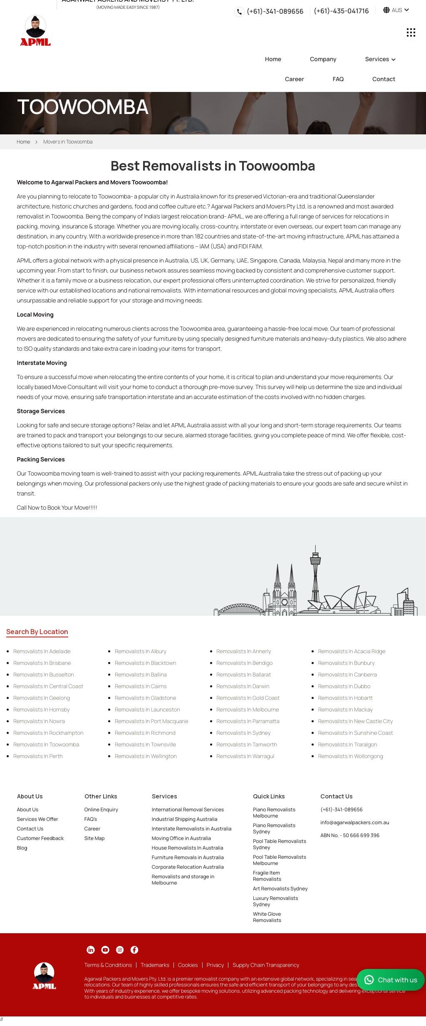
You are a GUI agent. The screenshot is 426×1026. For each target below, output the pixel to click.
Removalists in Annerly (244, 651)
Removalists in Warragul (246, 756)
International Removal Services (188, 809)
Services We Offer (37, 819)
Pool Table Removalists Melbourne (279, 860)
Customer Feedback (40, 838)
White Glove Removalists (267, 917)
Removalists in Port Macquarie (151, 721)
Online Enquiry (101, 809)
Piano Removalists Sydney (274, 828)
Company (323, 60)
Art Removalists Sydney (280, 888)
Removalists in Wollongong (350, 756)
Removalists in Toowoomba (46, 744)
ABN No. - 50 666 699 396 (349, 835)
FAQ (338, 80)
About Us (28, 809)
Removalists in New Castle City (355, 721)
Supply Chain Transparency (266, 965)
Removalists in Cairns (141, 686)
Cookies (188, 965)
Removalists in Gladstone (145, 697)
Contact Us (30, 828)
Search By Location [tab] (37, 631)
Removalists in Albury (140, 651)
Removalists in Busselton (43, 674)
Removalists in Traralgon (347, 744)
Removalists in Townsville (145, 744)
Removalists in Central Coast (48, 686)
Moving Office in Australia (181, 838)
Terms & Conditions (108, 965)
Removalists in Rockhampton (48, 732)
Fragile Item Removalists (267, 875)
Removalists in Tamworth (247, 744)
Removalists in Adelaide (42, 651)
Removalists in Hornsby (41, 709)
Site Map (94, 838)
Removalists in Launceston (147, 709)
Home (273, 60)
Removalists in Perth (38, 756)
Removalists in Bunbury (346, 662)
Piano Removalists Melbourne (274, 812)
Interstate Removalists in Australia (192, 828)
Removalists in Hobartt (345, 697)
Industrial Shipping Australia (185, 819)
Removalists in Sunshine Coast (355, 732)
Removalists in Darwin (243, 686)
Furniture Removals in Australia (188, 857)
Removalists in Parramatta (248, 721)
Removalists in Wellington (146, 756)
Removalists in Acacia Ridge (352, 651)
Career (294, 80)
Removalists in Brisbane (42, 662)
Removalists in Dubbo (344, 686)
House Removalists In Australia (187, 847)
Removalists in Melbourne (248, 709)
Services (380, 59)
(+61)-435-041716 (341, 10)
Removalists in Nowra (39, 721)
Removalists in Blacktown (145, 662)
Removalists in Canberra (347, 674)
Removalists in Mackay (345, 709)
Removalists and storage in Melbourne (183, 879)
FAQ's (90, 819)
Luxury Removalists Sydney (275, 901)
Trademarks (155, 965)
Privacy (215, 965)
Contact (383, 80)
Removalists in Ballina (141, 674)
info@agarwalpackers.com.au (354, 822)
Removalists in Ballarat (244, 674)
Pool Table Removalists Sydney (279, 844)
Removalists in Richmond (145, 732)
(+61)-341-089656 (275, 11)
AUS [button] (396, 10)
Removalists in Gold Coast (248, 697)
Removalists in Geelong (41, 697)
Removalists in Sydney (244, 732)
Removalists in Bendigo (245, 662)
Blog (22, 847)
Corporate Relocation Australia (188, 866)
